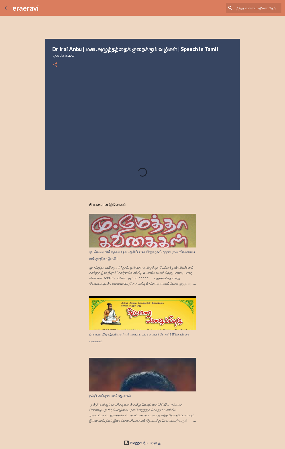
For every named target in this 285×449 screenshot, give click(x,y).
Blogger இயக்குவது (142, 443)
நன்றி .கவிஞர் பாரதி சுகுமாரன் (110, 395)
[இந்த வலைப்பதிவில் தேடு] (258, 8)
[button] (55, 65)
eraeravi (25, 8)
